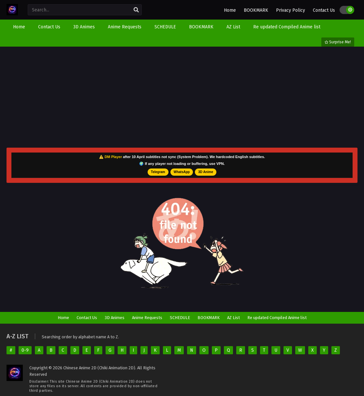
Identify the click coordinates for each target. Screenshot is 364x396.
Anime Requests (147, 317)
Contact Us (324, 10)
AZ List (233, 317)
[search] (136, 10)
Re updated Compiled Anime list (277, 317)
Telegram (158, 172)
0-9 (25, 350)
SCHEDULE (180, 317)
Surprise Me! (338, 42)
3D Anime (205, 172)
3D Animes (114, 317)
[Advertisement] (182, 97)
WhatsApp (182, 172)
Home (230, 10)
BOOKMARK (256, 10)
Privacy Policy (290, 10)
